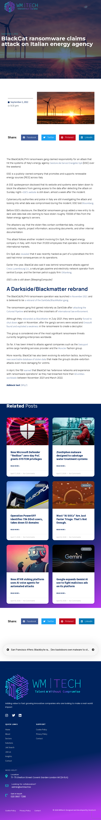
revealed (25, 253)
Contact (8, 761)
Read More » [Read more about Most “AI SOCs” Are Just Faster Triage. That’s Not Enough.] (61, 529)
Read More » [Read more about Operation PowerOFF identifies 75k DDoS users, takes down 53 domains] (15, 529)
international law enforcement (73, 311)
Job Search (9, 747)
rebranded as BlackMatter (35, 318)
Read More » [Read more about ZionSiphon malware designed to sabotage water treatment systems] (61, 466)
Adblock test (13, 385)
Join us (8, 752)
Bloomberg (87, 203)
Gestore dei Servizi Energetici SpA (66, 162)
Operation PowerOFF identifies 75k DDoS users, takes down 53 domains (27, 519)
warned (27, 370)
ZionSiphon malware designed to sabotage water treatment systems (72, 455)
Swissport (83, 344)
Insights (8, 756)
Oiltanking (66, 272)
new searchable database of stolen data (26, 359)
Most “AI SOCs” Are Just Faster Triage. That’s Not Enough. (71, 519)
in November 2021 (79, 296)
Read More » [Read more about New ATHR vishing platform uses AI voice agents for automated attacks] (15, 593)
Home (7, 729)
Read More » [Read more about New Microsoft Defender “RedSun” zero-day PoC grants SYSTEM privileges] (15, 466)
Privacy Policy (41, 734)
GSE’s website (29, 192)
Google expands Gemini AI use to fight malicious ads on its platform (72, 582)
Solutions (9, 743)
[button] (85, 6)
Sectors (8, 738)
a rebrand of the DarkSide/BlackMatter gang (46, 300)
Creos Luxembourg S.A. (18, 268)
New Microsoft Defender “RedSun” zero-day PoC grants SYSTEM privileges (26, 455)
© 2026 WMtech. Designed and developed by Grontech (74, 810)
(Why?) (24, 385)
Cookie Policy (41, 729)
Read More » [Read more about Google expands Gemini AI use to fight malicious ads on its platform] (61, 593)
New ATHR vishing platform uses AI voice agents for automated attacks (27, 582)
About (7, 734)
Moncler (62, 348)
